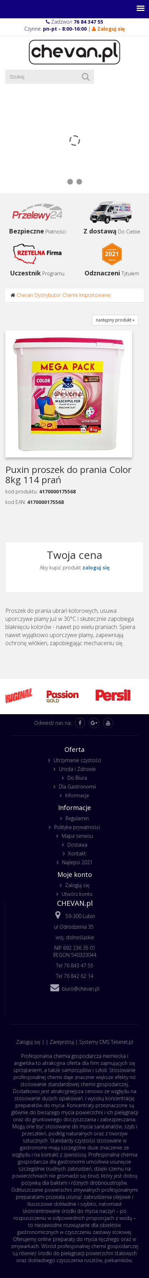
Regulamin (77, 818)
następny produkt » (115, 320)
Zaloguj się (77, 885)
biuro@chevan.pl (80, 988)
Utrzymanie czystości (77, 760)
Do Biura (77, 777)
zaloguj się (96, 567)
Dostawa (77, 844)
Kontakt (77, 853)
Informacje (77, 795)
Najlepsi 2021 (77, 862)
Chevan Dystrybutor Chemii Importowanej (64, 295)
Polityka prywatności (77, 827)
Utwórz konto (77, 894)
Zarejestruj (62, 1042)
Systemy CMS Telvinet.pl (106, 1042)
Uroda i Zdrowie (77, 769)
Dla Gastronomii (77, 786)
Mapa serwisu (77, 836)
